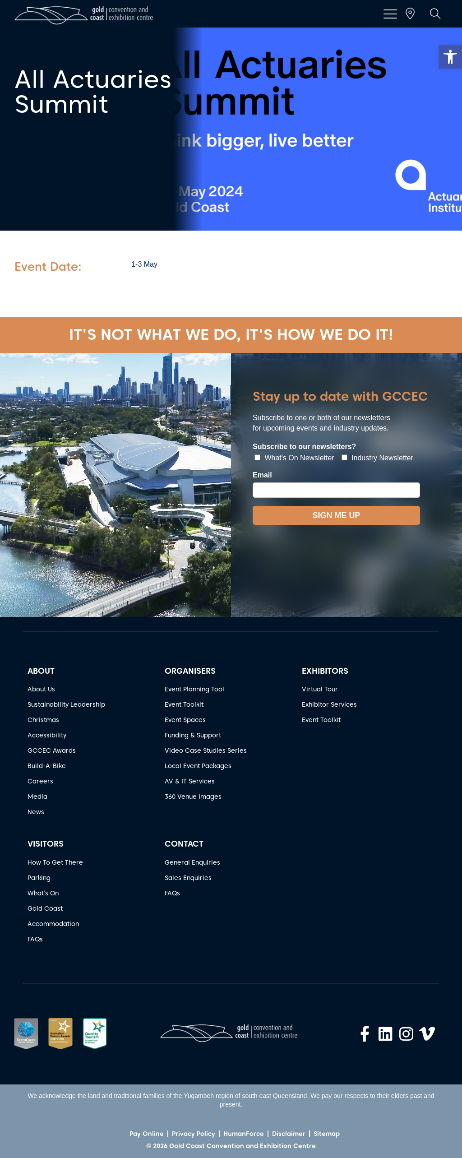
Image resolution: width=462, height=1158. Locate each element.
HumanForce (243, 1133)
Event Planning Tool (194, 689)
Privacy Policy (193, 1133)
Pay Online (146, 1133)
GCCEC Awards (52, 750)
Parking (39, 877)
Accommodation (53, 923)
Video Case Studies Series (206, 750)
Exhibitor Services (329, 704)
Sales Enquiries (188, 877)
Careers (40, 781)
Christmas (43, 719)
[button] (450, 57)
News (36, 811)
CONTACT (184, 843)
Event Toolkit (184, 704)
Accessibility (47, 735)
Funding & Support (193, 735)
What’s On (43, 893)
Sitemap (327, 1133)
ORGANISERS (190, 671)
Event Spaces (185, 719)
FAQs (35, 939)
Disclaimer (288, 1133)
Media (37, 796)
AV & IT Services (190, 781)
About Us (41, 689)
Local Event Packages (198, 765)
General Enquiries (192, 862)
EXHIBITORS (325, 671)
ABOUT (41, 671)
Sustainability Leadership (66, 704)
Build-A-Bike (47, 765)
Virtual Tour (320, 689)
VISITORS (46, 843)
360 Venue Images (193, 796)
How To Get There (55, 862)
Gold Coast (45, 908)
